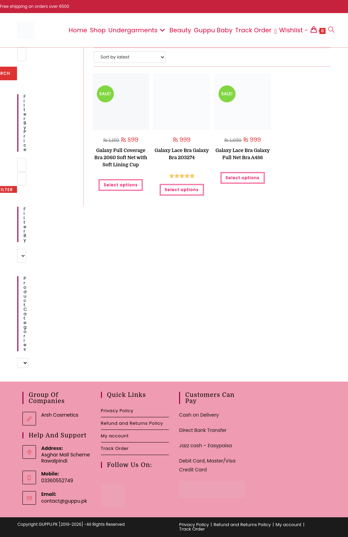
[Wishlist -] (291, 30)
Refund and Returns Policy (132, 423)
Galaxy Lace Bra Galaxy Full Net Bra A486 (242, 154)
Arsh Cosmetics (59, 415)
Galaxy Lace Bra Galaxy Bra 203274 (182, 154)
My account (115, 436)
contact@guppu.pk (64, 501)
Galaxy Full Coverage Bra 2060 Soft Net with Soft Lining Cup (120, 157)
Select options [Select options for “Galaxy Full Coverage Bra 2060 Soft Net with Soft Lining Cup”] (121, 185)
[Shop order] (130, 57)
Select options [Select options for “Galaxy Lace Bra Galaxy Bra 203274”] (182, 189)
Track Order (115, 448)
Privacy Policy (117, 410)
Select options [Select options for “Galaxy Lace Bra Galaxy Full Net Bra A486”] (243, 178)
